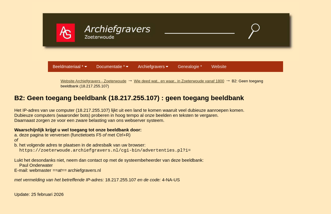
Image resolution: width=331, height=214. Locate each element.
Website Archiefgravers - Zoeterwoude (94, 81)
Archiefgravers (153, 66)
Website (218, 66)
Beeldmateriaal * (70, 66)
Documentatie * (112, 66)
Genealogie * (190, 66)
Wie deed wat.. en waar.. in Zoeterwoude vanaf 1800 (179, 81)
